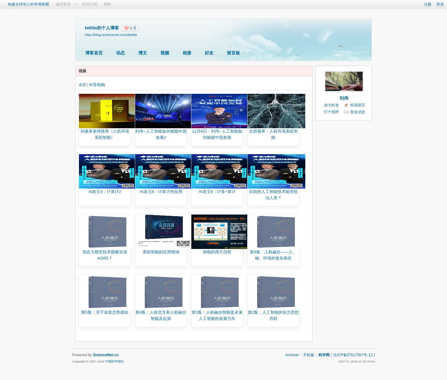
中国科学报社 (114, 361)
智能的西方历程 (217, 252)
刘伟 (344, 98)
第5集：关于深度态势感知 (104, 312)
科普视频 (96, 85)
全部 (82, 85)
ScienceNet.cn (106, 355)
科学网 (324, 355)
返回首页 (63, 4)
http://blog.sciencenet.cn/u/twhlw (111, 35)
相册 (187, 52)
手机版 (308, 355)
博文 (142, 52)
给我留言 (357, 105)
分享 (133, 28)
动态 (120, 52)
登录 (440, 4)
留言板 (233, 52)
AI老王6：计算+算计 (217, 191)
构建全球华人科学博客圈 (28, 4)
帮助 (107, 4)
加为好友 (331, 105)
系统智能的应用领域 (161, 252)
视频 (164, 52)
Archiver (292, 355)
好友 (209, 52)
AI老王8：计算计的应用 (161, 191)
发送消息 (357, 112)
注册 (427, 4)
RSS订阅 (89, 4)
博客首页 (94, 52)
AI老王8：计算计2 (104, 191)
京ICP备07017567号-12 (353, 355)
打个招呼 (331, 112)
